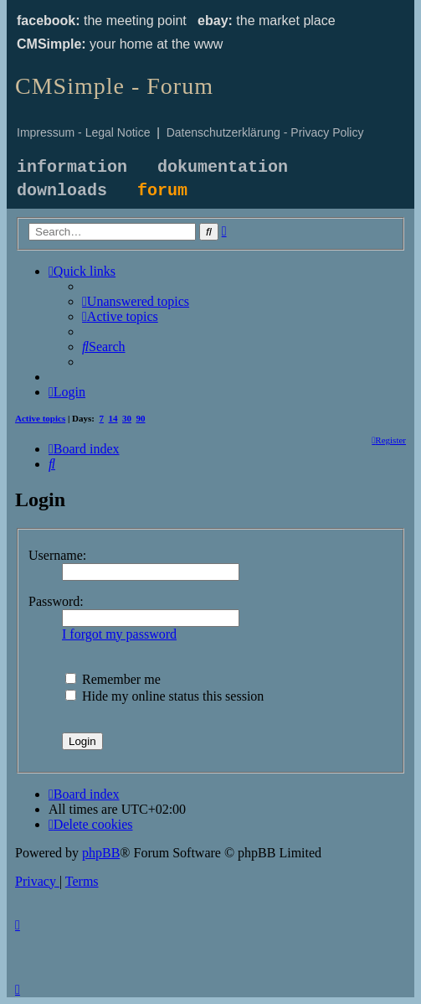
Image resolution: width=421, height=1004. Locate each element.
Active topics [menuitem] (40, 418)
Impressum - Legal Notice (84, 132)
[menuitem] (135, 301)
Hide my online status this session (164, 696)
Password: (56, 601)
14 (113, 418)
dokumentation (222, 167)
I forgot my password (119, 634)
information (72, 167)
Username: (57, 555)
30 (126, 418)
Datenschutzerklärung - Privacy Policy (265, 132)
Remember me (113, 679)
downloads (62, 190)
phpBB (101, 853)
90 (141, 418)
